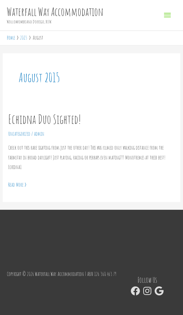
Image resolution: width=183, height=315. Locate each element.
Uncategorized (19, 133)
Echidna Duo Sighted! (44, 119)
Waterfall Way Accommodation (55, 12)
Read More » (17, 184)
